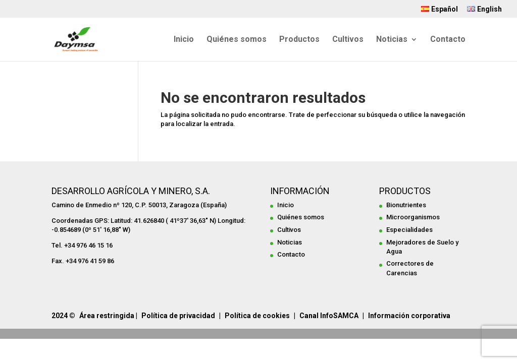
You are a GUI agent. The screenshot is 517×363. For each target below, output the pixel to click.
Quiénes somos (236, 40)
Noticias (391, 40)
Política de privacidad (178, 316)
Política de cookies (257, 316)
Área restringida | (108, 316)
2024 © (63, 316)
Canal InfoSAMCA (328, 316)
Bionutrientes (406, 205)
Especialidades (409, 229)
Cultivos (348, 40)
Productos (299, 40)
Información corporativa (409, 316)
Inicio (184, 40)
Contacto (448, 40)
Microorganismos (413, 217)
